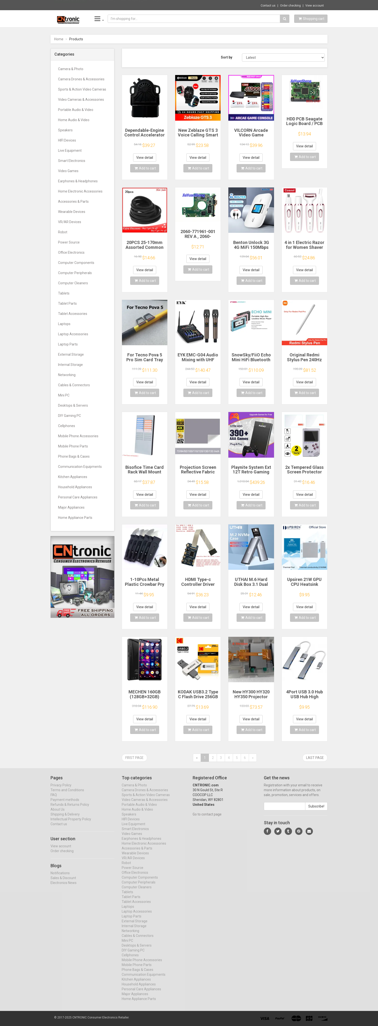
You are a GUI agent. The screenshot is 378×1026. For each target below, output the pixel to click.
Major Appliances (71, 507)
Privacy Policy (61, 789)
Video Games (68, 171)
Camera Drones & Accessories (81, 79)
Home (58, 39)
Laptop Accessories (73, 334)
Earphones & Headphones (78, 181)
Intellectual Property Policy (71, 823)
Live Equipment (70, 150)
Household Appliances (75, 487)
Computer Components (76, 263)
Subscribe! (316, 811)
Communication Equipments (80, 467)
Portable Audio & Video (75, 110)
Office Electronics (71, 252)
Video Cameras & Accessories (81, 99)
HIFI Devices (67, 140)
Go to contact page (207, 819)
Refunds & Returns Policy (70, 809)
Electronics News (64, 887)
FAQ (54, 799)
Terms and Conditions (67, 794)
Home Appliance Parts (75, 518)
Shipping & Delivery (65, 819)
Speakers (65, 130)
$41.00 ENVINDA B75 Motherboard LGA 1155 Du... (125, 5)
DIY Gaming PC (69, 416)
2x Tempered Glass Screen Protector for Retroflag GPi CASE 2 (304, 474)
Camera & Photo (70, 69)
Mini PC (63, 395)
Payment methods (65, 804)
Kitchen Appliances (72, 477)
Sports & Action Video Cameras (82, 89)
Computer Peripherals (75, 273)
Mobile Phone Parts (73, 446)
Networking (67, 375)
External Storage (71, 354)
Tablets (63, 293)
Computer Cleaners (73, 283)
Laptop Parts (68, 344)
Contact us (268, 5)
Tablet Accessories (72, 314)
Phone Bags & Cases (74, 456)
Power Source (69, 242)
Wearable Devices (71, 212)
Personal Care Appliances (77, 497)
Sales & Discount (63, 882)
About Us (58, 814)
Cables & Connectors (74, 385)
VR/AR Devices (69, 222)
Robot (62, 232)
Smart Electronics (71, 161)
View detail (144, 158)
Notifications (60, 877)
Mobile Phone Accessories (78, 436)
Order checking (290, 5)
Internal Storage (70, 365)
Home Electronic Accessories (80, 191)
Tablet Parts (67, 303)
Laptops (64, 324)
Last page (315, 758)
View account (314, 5)
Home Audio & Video (73, 120)
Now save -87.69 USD (71, 5)
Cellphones (66, 426)
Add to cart (145, 168)
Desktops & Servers (73, 405)
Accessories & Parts (73, 201)
